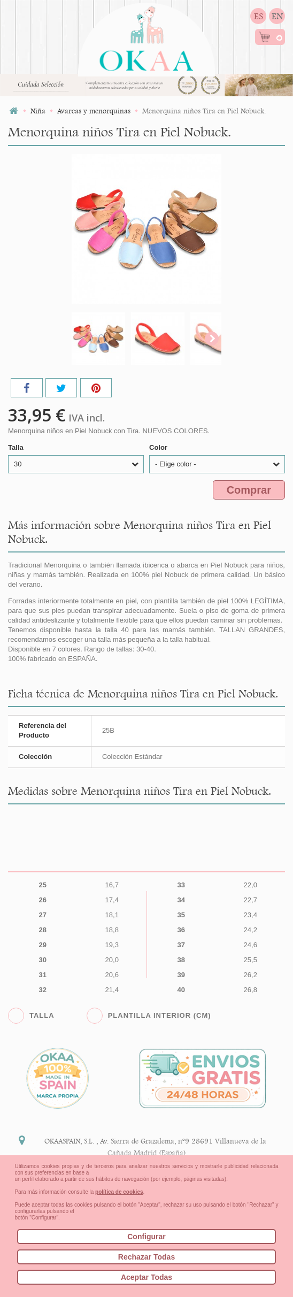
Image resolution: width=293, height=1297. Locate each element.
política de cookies (119, 1192)
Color (159, 447)
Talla (16, 447)
